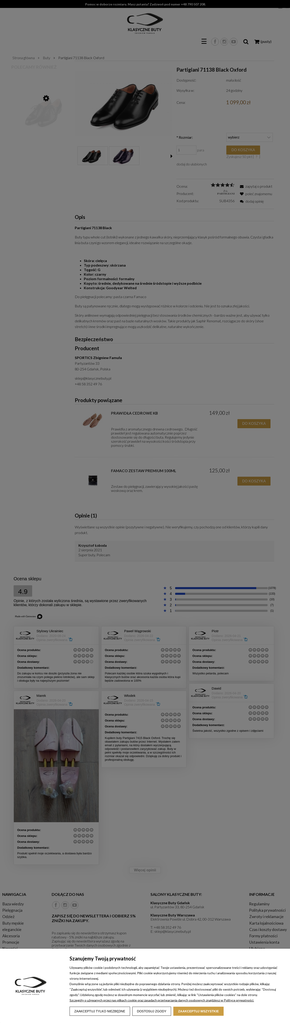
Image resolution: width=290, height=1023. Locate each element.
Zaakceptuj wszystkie (198, 1011)
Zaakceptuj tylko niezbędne (99, 1011)
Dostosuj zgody (152, 1011)
